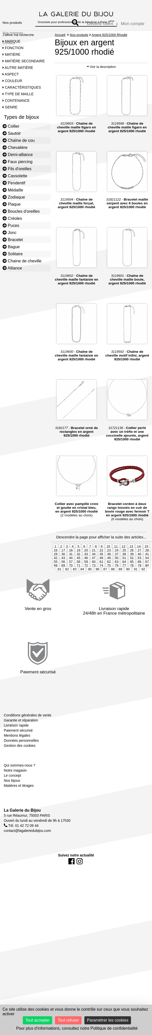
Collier (11, 126)
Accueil (60, 35)
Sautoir (12, 133)
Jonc (9, 232)
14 (139, 575)
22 (101, 579)
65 (132, 590)
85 (90, 598)
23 (109, 579)
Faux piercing (17, 161)
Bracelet (13, 239)
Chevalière (15, 147)
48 (101, 586)
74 (101, 594)
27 (139, 579)
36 (109, 582)
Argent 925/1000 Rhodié (109, 35)
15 (146, 575)
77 (124, 594)
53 (139, 586)
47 (94, 586)
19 (78, 579)
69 (63, 594)
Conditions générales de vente (27, 744)
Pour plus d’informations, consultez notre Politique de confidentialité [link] (77, 1028)
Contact (8, 43)
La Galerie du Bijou (22, 838)
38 (124, 582)
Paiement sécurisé (18, 759)
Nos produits (12, 23)
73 (94, 594)
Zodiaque (14, 197)
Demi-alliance (18, 154)
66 (139, 590)
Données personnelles (21, 769)
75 (109, 594)
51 (124, 586)
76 (116, 594)
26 (132, 579)
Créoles (12, 218)
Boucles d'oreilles (21, 211)
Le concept (12, 804)
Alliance (12, 268)
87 (105, 598)
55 (55, 590)
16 (55, 579)
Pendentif (14, 183)
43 (63, 586)
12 (123, 575)
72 (86, 594)
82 (67, 598)
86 (97, 598)
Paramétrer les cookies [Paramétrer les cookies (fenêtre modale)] (107, 1020)
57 (70, 590)
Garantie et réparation (21, 749)
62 (109, 590)
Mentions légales (17, 764)
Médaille (13, 190)
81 (59, 598)
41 (147, 582)
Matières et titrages (19, 814)
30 (63, 582)
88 (113, 598)
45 (78, 586)
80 (147, 594)
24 (116, 579)
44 (70, 586)
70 (70, 594)
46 (86, 586)
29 (55, 582)
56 (63, 590)
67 (147, 590)
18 (70, 579)
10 (108, 575)
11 (116, 575)
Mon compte (132, 23)
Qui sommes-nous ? (19, 794)
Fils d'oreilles (17, 168)
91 (135, 598)
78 (132, 594)
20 (86, 579)
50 (116, 586)
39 (132, 582)
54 (147, 586)
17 (63, 579)
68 (55, 594)
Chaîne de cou (18, 140)
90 (128, 598)
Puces (11, 225)
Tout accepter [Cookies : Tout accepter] (37, 1020)
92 (143, 598)
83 (74, 598)
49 (109, 586)
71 (78, 594)
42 (55, 586)
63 (116, 590)
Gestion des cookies (19, 774)
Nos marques (13, 33)
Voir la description (101, 95)
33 (86, 582)
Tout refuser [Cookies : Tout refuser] (68, 1020)
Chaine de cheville (22, 261)
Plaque (12, 204)
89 (120, 598)
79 (139, 594)
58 (78, 590)
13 (131, 575)
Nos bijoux (12, 809)
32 (78, 582)
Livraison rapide (16, 754)
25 (124, 579)
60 (94, 590)
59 (86, 590)
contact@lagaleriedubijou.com (27, 859)
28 (147, 579)
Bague (11, 246)
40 (139, 582)
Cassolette (15, 175)
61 (101, 590)
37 (116, 582)
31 (70, 582)
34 (94, 582)
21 (94, 579)
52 (132, 586)
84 (82, 598)
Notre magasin (15, 799)
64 (124, 590)
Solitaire (13, 253)
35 (101, 582)
